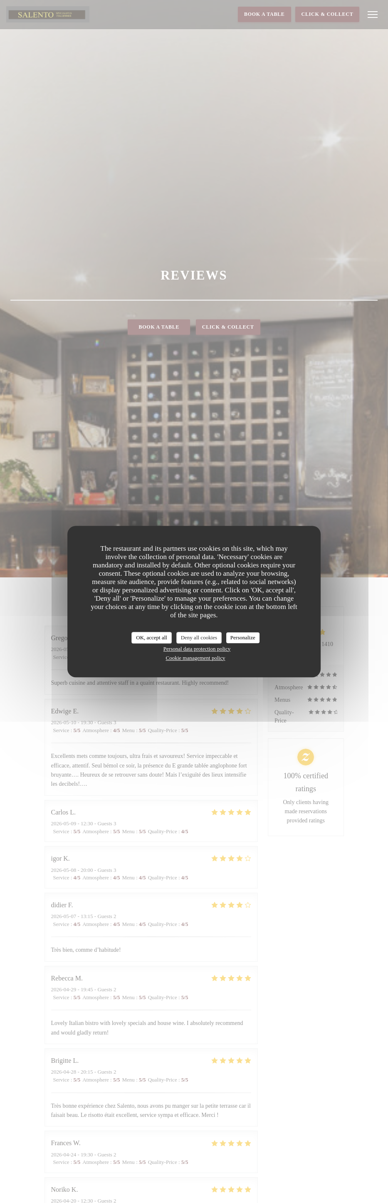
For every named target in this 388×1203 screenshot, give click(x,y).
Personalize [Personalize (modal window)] (242, 637)
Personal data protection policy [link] (196, 649)
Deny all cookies (199, 637)
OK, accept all (151, 637)
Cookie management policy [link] (195, 658)
